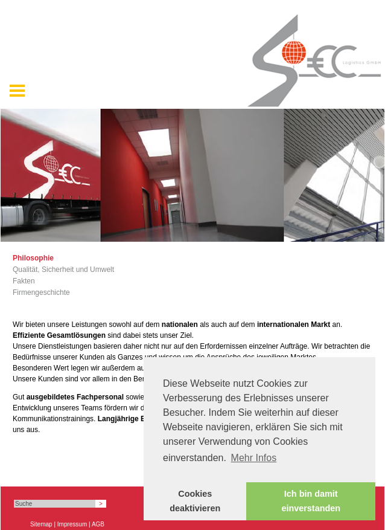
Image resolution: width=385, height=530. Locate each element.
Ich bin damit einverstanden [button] (310, 501)
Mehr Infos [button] (254, 458)
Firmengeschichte (41, 292)
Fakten (24, 281)
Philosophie (33, 258)
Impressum (72, 524)
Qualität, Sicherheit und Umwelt (63, 269)
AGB (98, 524)
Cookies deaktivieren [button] (195, 501)
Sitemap (41, 524)
